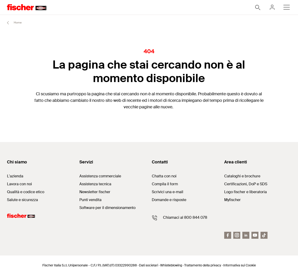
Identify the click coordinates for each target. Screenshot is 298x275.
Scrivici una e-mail (167, 191)
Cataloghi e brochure (242, 176)
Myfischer (232, 199)
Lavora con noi (19, 184)
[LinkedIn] (245, 235)
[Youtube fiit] (254, 235)
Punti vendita (90, 199)
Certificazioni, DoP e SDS (245, 184)
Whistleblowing (171, 265)
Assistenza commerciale (100, 176)
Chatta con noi (164, 176)
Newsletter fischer (94, 191)
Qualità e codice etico (25, 191)
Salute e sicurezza (22, 199)
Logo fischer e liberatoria (245, 191)
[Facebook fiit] (227, 235)
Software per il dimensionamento (107, 207)
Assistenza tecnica (95, 184)
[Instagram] (236, 235)
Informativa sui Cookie (239, 265)
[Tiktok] (264, 235)
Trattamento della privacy (202, 265)
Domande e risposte (169, 199)
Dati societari (148, 265)
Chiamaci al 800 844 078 (185, 217)
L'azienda (15, 176)
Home (12, 23)
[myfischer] (272, 7)
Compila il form (165, 184)
